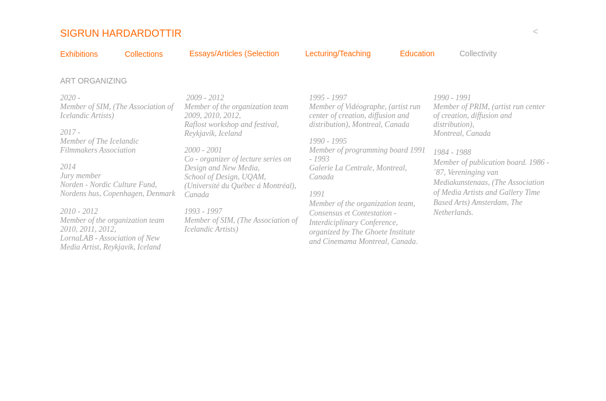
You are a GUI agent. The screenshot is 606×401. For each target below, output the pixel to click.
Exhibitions (79, 54)
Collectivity (478, 53)
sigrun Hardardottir (121, 33)
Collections (144, 54)
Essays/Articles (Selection (234, 53)
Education (417, 53)
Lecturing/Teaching (338, 53)
